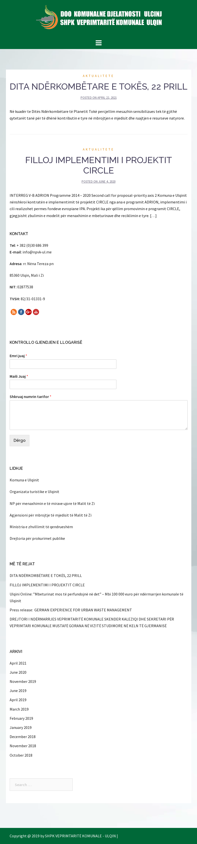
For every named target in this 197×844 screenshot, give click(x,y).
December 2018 (23, 736)
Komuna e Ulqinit (24, 479)
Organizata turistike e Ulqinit (34, 491)
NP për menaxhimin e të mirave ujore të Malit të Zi (52, 503)
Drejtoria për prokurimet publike (37, 538)
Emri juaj (18, 355)
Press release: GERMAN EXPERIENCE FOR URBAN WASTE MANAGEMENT (71, 609)
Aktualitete (98, 76)
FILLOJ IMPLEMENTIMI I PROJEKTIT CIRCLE (98, 165)
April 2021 (18, 663)
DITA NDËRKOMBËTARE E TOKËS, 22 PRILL (98, 86)
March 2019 (19, 709)
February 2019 (21, 718)
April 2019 (18, 699)
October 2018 (21, 755)
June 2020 (18, 672)
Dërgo (19, 440)
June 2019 (18, 690)
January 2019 (21, 727)
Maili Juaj (19, 376)
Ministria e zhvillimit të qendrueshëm (41, 526)
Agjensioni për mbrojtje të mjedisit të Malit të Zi (50, 515)
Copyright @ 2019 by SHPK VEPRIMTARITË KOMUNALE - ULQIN (63, 835)
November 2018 (23, 745)
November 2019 (23, 681)
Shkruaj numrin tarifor (30, 396)
